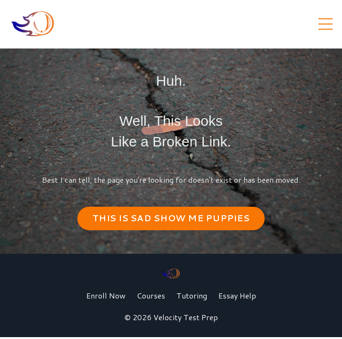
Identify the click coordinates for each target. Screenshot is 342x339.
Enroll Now (105, 295)
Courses (151, 295)
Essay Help (237, 295)
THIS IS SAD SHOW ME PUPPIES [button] (171, 218)
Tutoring (191, 295)
